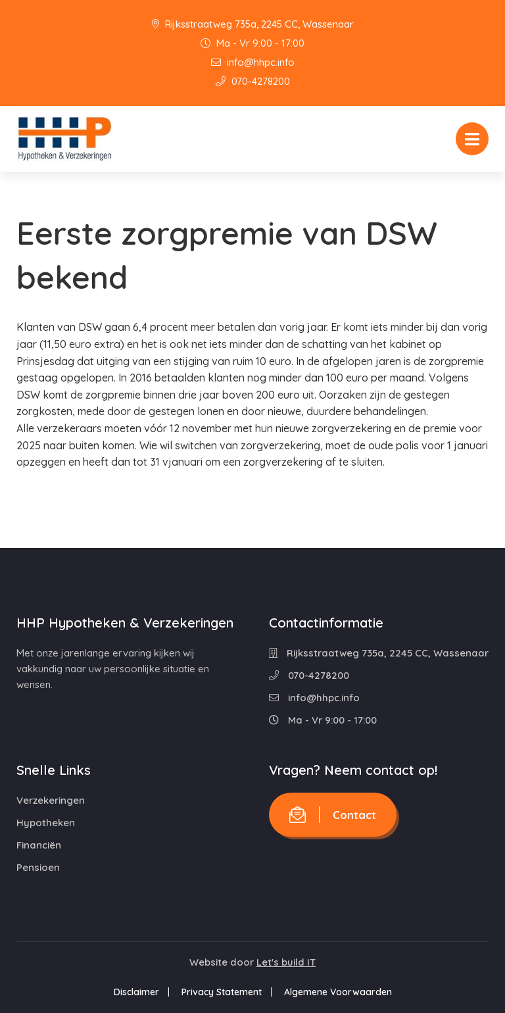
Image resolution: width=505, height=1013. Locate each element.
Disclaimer (136, 992)
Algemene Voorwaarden (338, 992)
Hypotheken (45, 822)
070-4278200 (253, 81)
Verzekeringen (50, 800)
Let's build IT (286, 962)
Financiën (38, 845)
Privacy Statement (221, 992)
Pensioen (38, 867)
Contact (332, 814)
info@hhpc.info (253, 62)
